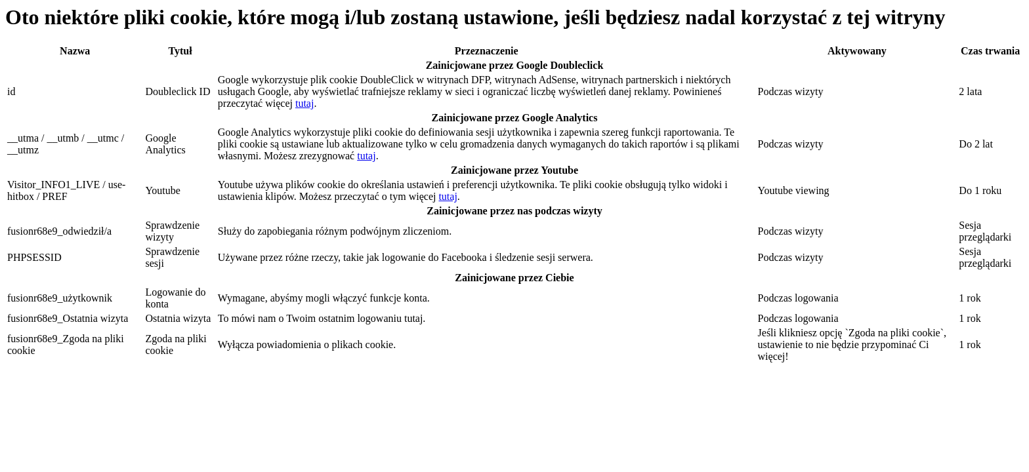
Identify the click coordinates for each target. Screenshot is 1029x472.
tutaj (304, 103)
